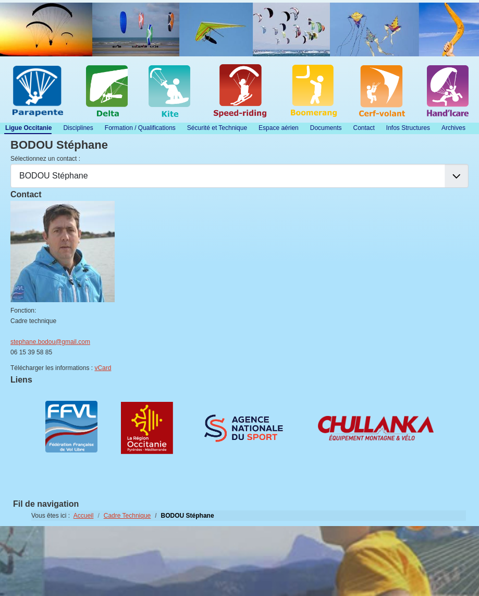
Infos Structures (408, 128)
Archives (453, 128)
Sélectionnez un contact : (45, 158)
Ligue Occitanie (28, 128)
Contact (363, 128)
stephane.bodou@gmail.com (50, 341)
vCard (102, 368)
